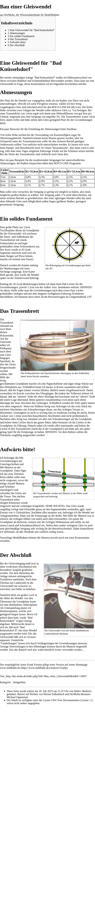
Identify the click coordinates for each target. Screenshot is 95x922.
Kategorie (5, 682)
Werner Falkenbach (53, 694)
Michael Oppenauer (17, 697)
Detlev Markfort (82, 691)
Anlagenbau (19, 682)
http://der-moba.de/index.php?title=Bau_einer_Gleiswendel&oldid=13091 (46, 676)
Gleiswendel (6, 84)
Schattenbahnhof (41, 80)
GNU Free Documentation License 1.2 (71, 700)
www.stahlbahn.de (10, 667)
